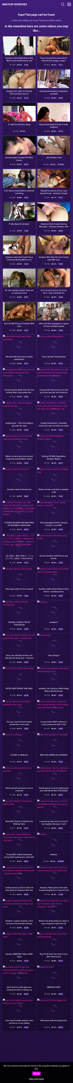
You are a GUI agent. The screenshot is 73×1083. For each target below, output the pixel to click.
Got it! (36, 1073)
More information (36, 1079)
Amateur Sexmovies (14, 4)
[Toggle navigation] (69, 4)
